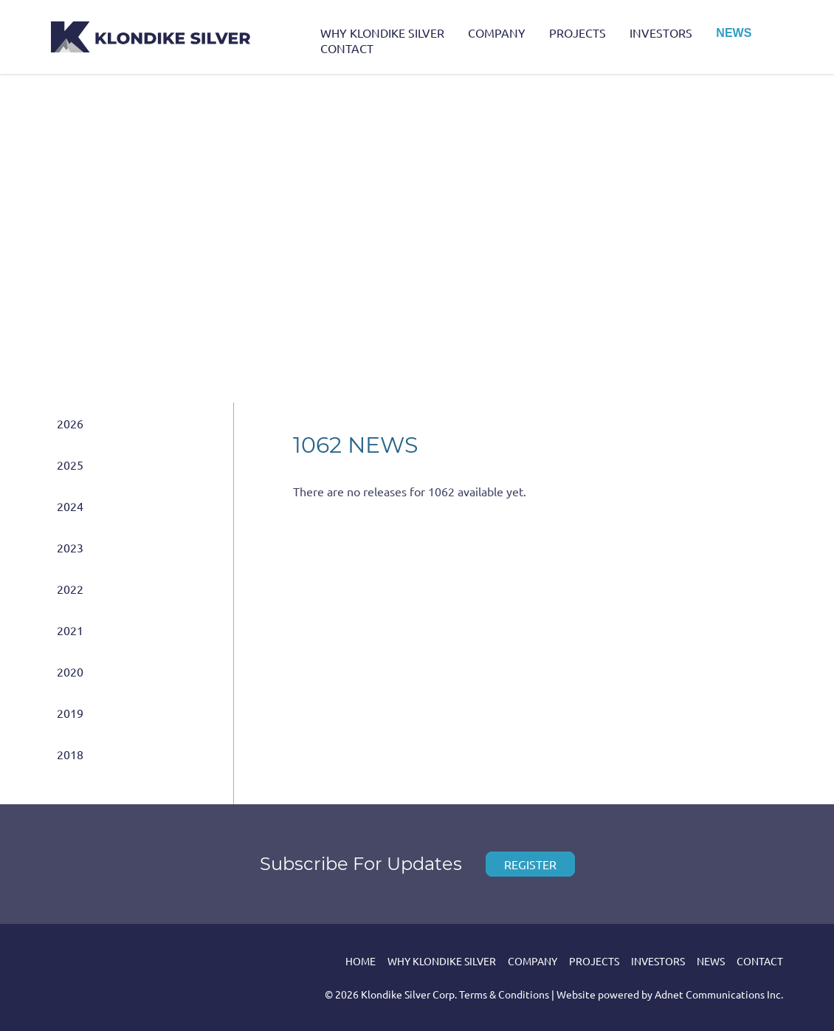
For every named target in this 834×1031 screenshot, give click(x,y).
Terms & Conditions (504, 994)
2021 (70, 630)
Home (360, 960)
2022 (70, 588)
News (733, 33)
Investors (661, 32)
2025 (70, 464)
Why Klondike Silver (382, 32)
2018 (70, 754)
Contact (346, 48)
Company (496, 32)
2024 (70, 506)
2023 (70, 547)
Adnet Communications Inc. (719, 994)
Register (530, 864)
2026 (70, 423)
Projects (577, 32)
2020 (70, 671)
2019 (70, 712)
